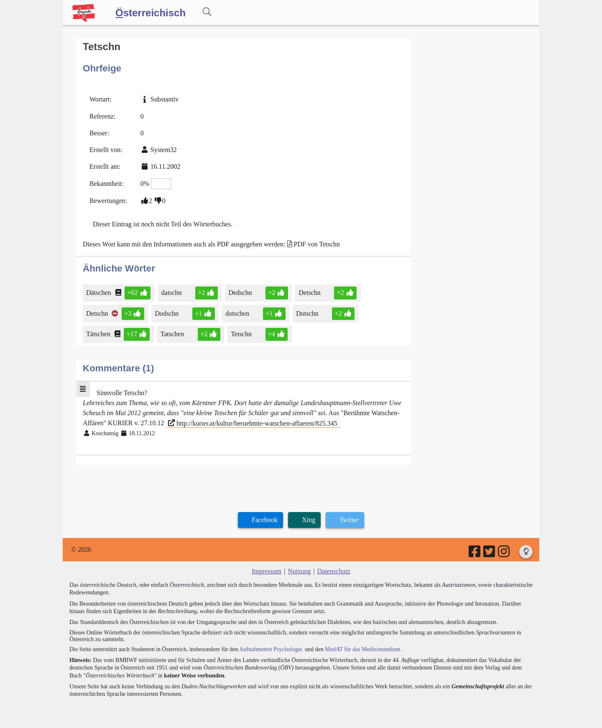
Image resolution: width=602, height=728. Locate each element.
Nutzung (299, 571)
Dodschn (167, 313)
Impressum (266, 571)
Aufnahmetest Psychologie (270, 649)
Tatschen (173, 333)
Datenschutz (333, 571)
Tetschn (242, 333)
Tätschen (99, 333)
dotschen (237, 313)
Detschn (309, 292)
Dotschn (307, 313)
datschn (173, 292)
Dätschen (99, 292)
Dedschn (240, 292)
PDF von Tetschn (317, 244)
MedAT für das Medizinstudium (362, 649)
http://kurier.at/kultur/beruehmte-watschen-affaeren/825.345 (252, 422)
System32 (163, 149)
